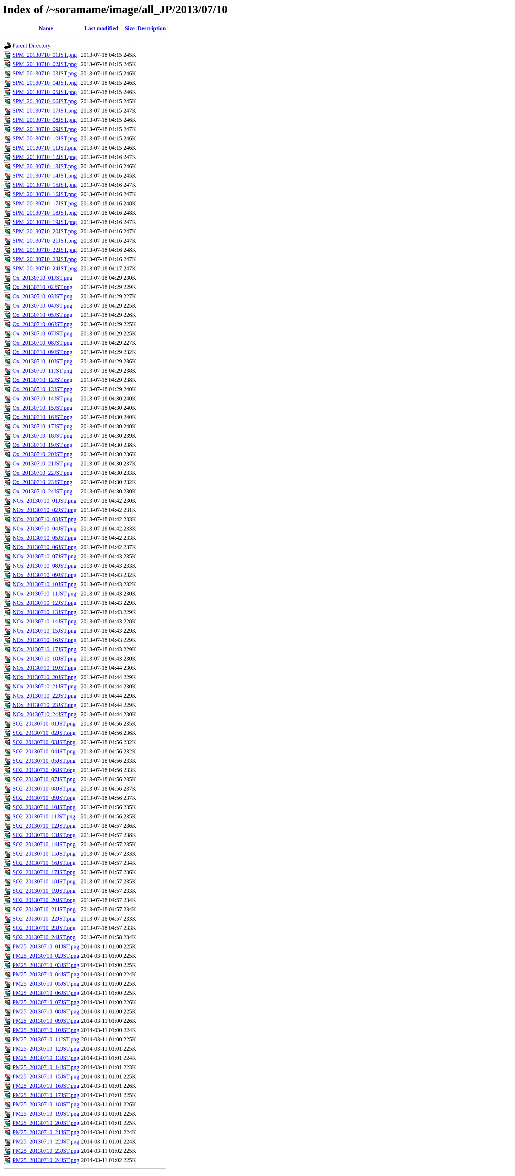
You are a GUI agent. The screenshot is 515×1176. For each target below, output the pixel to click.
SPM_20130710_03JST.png (45, 73)
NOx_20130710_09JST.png (45, 575)
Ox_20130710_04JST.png (42, 306)
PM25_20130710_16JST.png (46, 1086)
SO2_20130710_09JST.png (44, 798)
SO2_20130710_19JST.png (44, 891)
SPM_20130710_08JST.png (45, 120)
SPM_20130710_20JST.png (45, 231)
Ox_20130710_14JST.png (42, 398)
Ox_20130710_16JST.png (42, 417)
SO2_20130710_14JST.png (44, 844)
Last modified (101, 28)
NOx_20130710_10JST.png (45, 584)
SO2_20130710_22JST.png (44, 919)
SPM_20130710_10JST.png (45, 138)
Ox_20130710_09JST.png (42, 352)
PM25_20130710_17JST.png (46, 1095)
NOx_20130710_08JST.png (45, 566)
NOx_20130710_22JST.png (45, 696)
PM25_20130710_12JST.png (46, 1049)
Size (130, 28)
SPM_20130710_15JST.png (45, 185)
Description (152, 28)
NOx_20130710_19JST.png (45, 668)
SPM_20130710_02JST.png (45, 64)
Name (46, 28)
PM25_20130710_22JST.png (46, 1141)
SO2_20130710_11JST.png (44, 816)
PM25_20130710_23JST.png (46, 1151)
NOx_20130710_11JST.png (44, 594)
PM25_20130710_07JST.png (46, 1002)
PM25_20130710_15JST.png (46, 1076)
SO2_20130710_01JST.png (44, 724)
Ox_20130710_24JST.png (42, 491)
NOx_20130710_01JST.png (45, 501)
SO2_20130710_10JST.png (44, 807)
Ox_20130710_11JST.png (42, 371)
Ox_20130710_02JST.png (42, 287)
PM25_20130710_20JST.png (46, 1123)
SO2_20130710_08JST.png (44, 789)
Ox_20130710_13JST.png (42, 389)
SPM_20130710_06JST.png (45, 101)
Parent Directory (31, 46)
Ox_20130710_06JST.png (42, 324)
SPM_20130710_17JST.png (45, 203)
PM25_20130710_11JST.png (46, 1039)
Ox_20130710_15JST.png (42, 408)
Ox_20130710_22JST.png (42, 473)
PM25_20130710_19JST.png (46, 1114)
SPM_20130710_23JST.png (45, 259)
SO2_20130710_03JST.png (44, 742)
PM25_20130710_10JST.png (46, 1030)
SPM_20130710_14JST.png (45, 176)
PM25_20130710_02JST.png (46, 956)
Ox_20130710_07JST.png (42, 333)
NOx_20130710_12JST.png (45, 603)
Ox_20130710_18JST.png (42, 436)
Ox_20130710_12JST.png (42, 380)
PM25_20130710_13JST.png (46, 1058)
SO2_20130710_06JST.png (44, 770)
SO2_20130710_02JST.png (44, 733)
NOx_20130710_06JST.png (45, 547)
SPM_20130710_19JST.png (45, 222)
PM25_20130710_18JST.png (46, 1104)
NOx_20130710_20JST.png (45, 677)
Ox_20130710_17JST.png (42, 426)
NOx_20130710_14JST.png (45, 621)
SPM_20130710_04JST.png (45, 83)
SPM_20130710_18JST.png (45, 213)
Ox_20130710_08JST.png (42, 343)
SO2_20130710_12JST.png (44, 826)
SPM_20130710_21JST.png (45, 241)
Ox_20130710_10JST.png (42, 361)
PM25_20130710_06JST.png (46, 993)
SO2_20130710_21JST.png (44, 909)
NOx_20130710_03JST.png (45, 519)
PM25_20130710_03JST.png (46, 965)
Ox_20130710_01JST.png (42, 278)
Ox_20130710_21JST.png (42, 463)
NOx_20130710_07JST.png (45, 556)
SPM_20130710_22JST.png (45, 250)
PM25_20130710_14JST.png (46, 1067)
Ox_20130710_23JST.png (42, 482)
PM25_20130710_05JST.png (46, 984)
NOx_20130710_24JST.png (45, 714)
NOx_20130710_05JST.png (45, 538)
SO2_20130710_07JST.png (44, 779)
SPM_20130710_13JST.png (45, 166)
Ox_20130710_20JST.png (42, 454)
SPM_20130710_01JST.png (45, 55)
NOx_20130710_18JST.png (45, 659)
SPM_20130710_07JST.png (45, 111)
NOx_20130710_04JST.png (45, 528)
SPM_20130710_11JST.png (45, 148)
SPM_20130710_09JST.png (45, 129)
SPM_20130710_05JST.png (45, 92)
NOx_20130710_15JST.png (45, 631)
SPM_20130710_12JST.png (45, 157)
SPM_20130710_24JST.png (45, 268)
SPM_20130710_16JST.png (45, 194)
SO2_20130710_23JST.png (44, 928)
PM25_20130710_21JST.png (46, 1132)
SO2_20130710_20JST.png (44, 900)
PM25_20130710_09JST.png (46, 1021)
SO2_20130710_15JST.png (44, 854)
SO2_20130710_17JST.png (44, 872)
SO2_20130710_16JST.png (44, 863)
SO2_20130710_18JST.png (44, 881)
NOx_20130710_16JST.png (45, 640)
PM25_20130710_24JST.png (46, 1160)
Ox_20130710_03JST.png (42, 296)
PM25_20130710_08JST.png (46, 1011)
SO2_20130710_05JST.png (44, 761)
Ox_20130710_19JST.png (42, 445)
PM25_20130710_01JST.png (46, 946)
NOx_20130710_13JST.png (45, 612)
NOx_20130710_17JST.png (45, 649)
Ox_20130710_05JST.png (42, 315)
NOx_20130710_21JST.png (45, 686)
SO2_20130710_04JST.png (44, 751)
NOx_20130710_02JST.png (45, 510)
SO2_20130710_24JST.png (44, 937)
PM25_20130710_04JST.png (46, 974)
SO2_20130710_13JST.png (44, 835)
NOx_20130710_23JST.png (45, 705)
